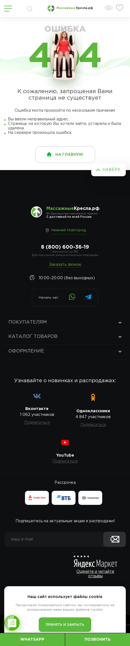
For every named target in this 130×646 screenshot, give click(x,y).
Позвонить (98, 639)
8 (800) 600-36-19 (65, 247)
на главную (69, 154)
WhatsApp (32, 639)
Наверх (111, 169)
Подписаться (37, 422)
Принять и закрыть (65, 624)
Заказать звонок (65, 264)
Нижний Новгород (68, 230)
